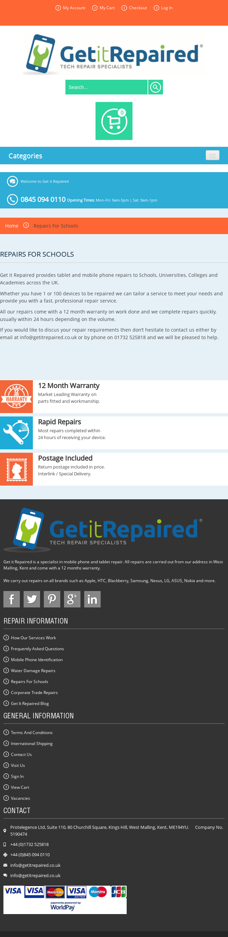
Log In (167, 8)
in (92, 599)
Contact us (21, 754)
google (72, 599)
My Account (74, 8)
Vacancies (20, 798)
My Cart (107, 8)
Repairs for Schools (29, 681)
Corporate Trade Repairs (34, 692)
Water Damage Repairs (33, 670)
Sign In (17, 776)
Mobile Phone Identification (37, 660)
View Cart (20, 787)
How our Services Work (33, 638)
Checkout (138, 8)
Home (11, 225)
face (11, 599)
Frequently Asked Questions (37, 649)
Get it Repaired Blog (30, 703)
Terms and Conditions (32, 732)
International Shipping (32, 743)
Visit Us (18, 765)
